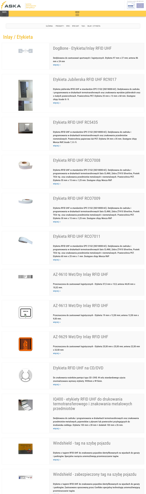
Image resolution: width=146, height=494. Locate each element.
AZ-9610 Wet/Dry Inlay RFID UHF (80, 245)
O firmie (26, 466)
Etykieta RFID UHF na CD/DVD (78, 325)
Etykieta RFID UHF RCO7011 (76, 212)
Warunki (33, 466)
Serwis (12, 466)
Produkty (60, 26)
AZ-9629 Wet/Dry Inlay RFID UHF (80, 298)
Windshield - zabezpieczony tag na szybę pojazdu (94, 417)
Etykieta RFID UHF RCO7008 (76, 146)
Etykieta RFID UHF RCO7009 (76, 179)
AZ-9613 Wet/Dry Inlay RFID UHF (80, 272)
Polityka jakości (53, 466)
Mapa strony (41, 466)
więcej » (56, 64)
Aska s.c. (20, 489)
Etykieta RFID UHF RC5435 (75, 112)
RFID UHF (75, 26)
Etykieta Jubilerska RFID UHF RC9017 (84, 74)
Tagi (83, 26)
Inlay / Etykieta (93, 26)
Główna (49, 26)
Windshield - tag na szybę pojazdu (81, 390)
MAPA (4, 13)
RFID (68, 26)
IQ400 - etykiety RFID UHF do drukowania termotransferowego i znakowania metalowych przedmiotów (92, 356)
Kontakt (19, 466)
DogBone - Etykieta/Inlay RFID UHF (82, 48)
